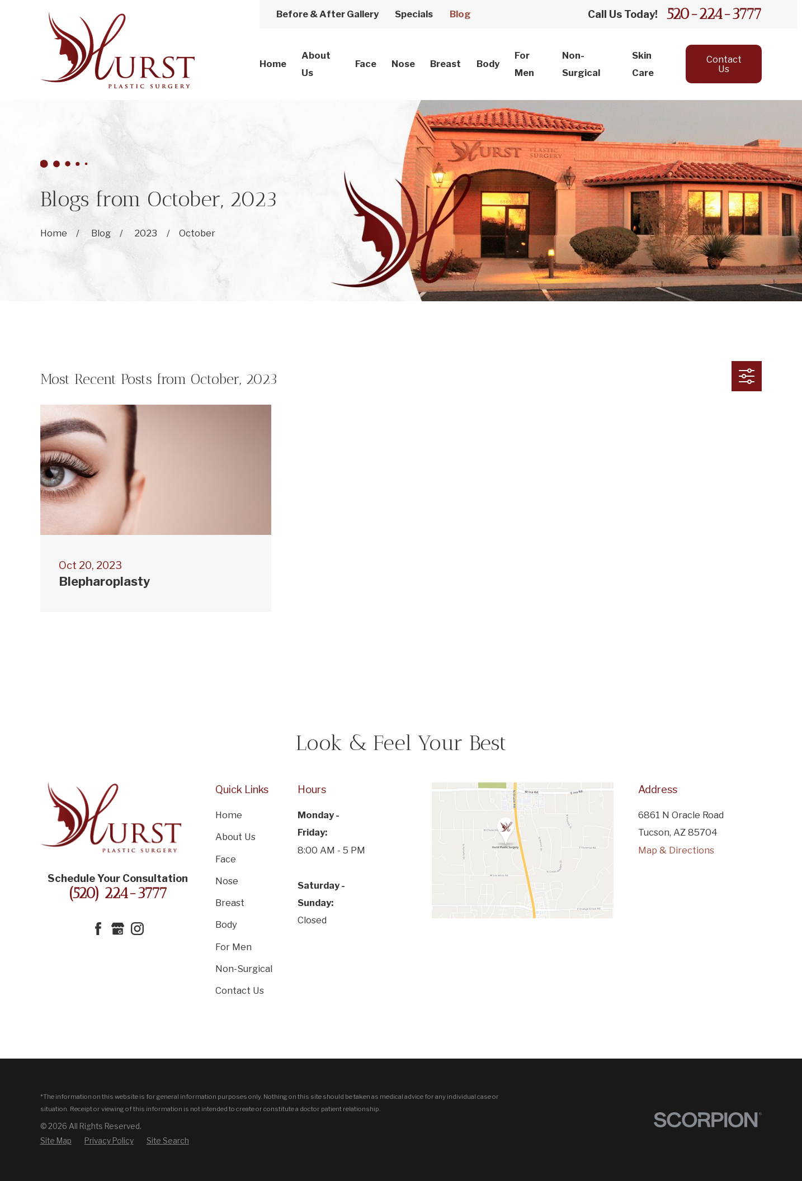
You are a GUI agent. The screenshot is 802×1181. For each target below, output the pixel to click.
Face (225, 859)
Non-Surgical (243, 968)
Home (228, 814)
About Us (235, 836)
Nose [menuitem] (403, 63)
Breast (229, 902)
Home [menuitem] (273, 63)
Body (226, 924)
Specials (414, 14)
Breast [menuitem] (445, 63)
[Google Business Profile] (117, 928)
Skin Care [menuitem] (643, 64)
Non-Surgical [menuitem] (581, 64)
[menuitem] (56, 1141)
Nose (226, 880)
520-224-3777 (714, 14)
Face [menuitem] (365, 63)
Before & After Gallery (327, 14)
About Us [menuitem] (316, 64)
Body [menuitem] (488, 63)
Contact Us (724, 64)
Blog (460, 14)
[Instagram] (137, 928)
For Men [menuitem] (524, 64)
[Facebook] (98, 928)
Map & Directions (676, 850)
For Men (233, 946)
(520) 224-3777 (117, 893)
